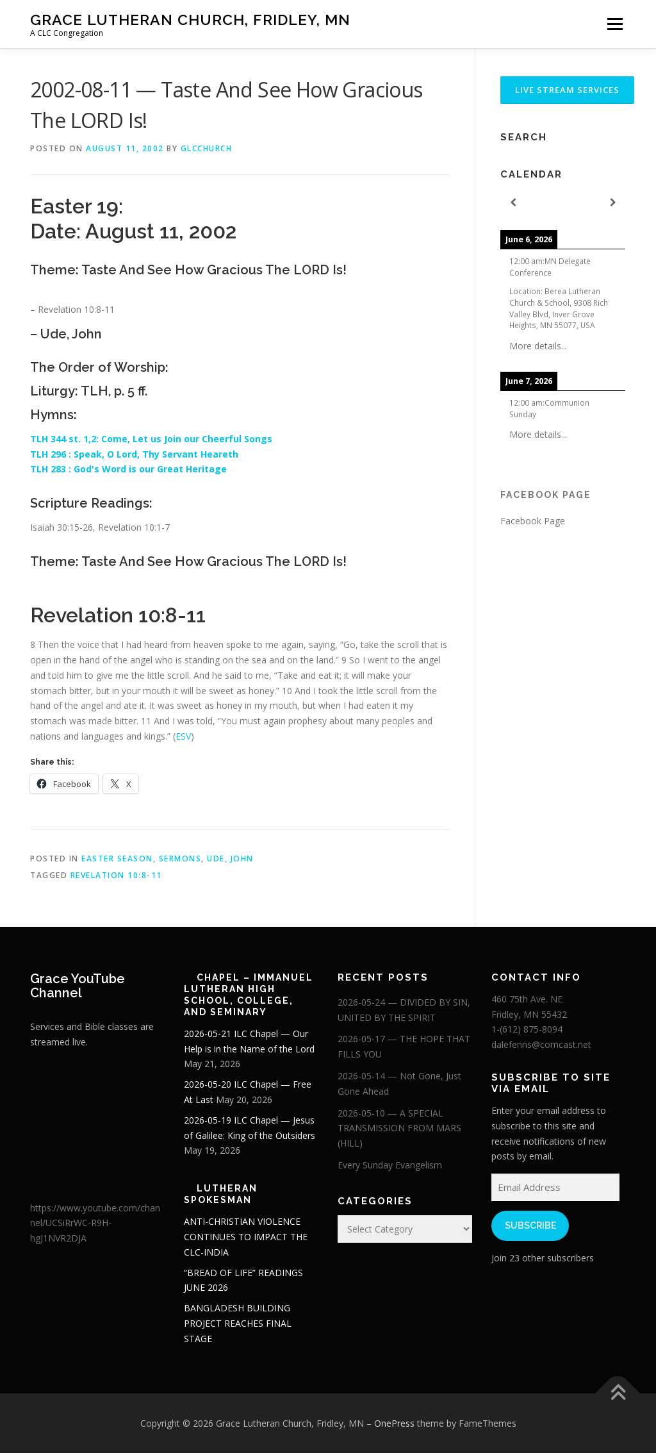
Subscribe (530, 1225)
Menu (614, 24)
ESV (183, 736)
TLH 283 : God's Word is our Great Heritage (129, 469)
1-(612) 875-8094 (526, 1029)
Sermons (180, 858)
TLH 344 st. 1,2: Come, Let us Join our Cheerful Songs (152, 439)
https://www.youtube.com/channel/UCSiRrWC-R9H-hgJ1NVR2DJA (95, 1223)
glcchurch (207, 148)
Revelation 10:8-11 (116, 875)
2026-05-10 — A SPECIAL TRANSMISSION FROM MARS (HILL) (399, 1128)
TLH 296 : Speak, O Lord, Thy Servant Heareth (135, 454)
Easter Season (117, 858)
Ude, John (230, 858)
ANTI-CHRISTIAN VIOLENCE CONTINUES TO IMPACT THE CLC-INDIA (246, 1236)
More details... (538, 346)
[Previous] (512, 203)
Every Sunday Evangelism (390, 1165)
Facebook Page (545, 495)
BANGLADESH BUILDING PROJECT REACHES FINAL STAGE (237, 1323)
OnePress (394, 1423)
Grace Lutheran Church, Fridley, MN (190, 19)
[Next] (612, 203)
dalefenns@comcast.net (541, 1044)
